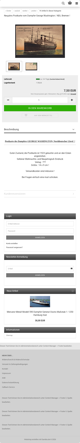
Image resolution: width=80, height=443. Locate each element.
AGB (3, 378)
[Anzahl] (40, 100)
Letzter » (34, 11)
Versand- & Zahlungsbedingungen (15, 364)
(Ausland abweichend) (57, 79)
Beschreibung (11, 129)
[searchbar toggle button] (63, 3)
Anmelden (40, 238)
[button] (8, 100)
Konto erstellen (12, 243)
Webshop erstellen (31, 439)
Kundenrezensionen (14, 193)
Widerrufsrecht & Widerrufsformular (15, 360)
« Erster (8, 11)
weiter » (25, 11)
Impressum (6, 373)
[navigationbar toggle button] (76, 3)
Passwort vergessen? (14, 247)
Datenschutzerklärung (10, 382)
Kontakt (5, 369)
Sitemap (9, 335)
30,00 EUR (40, 320)
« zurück (17, 11)
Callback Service (8, 387)
